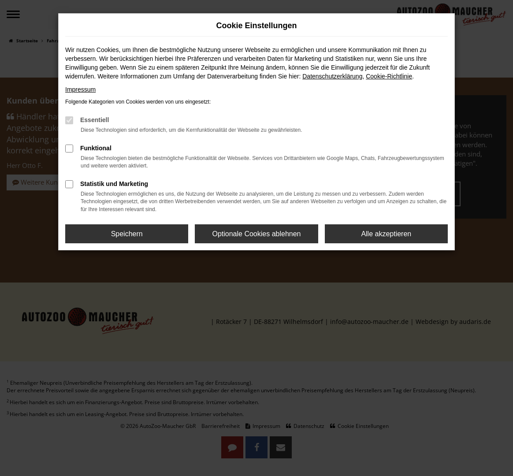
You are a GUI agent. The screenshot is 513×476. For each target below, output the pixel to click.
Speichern (127, 234)
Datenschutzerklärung (332, 76)
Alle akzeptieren (386, 234)
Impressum (80, 89)
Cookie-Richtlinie (389, 76)
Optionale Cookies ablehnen (256, 234)
